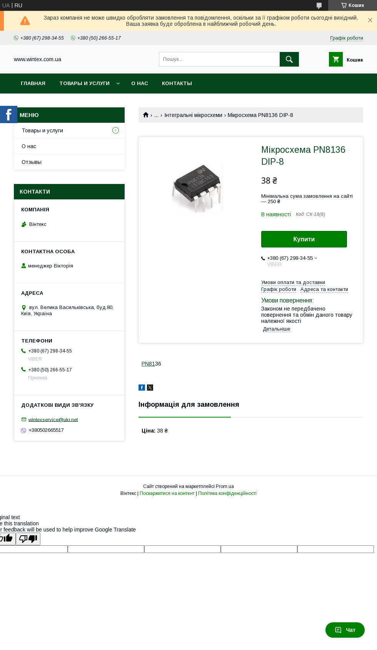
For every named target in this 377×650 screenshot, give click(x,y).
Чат (345, 630)
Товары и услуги (84, 83)
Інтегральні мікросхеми (193, 115)
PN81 (148, 364)
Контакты (177, 83)
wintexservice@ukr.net (53, 419)
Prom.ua (225, 486)
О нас (139, 83)
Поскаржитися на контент (167, 493)
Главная (33, 83)
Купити (304, 239)
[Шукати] (289, 59)
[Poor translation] (28, 539)
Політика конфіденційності (227, 493)
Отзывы (32, 162)
